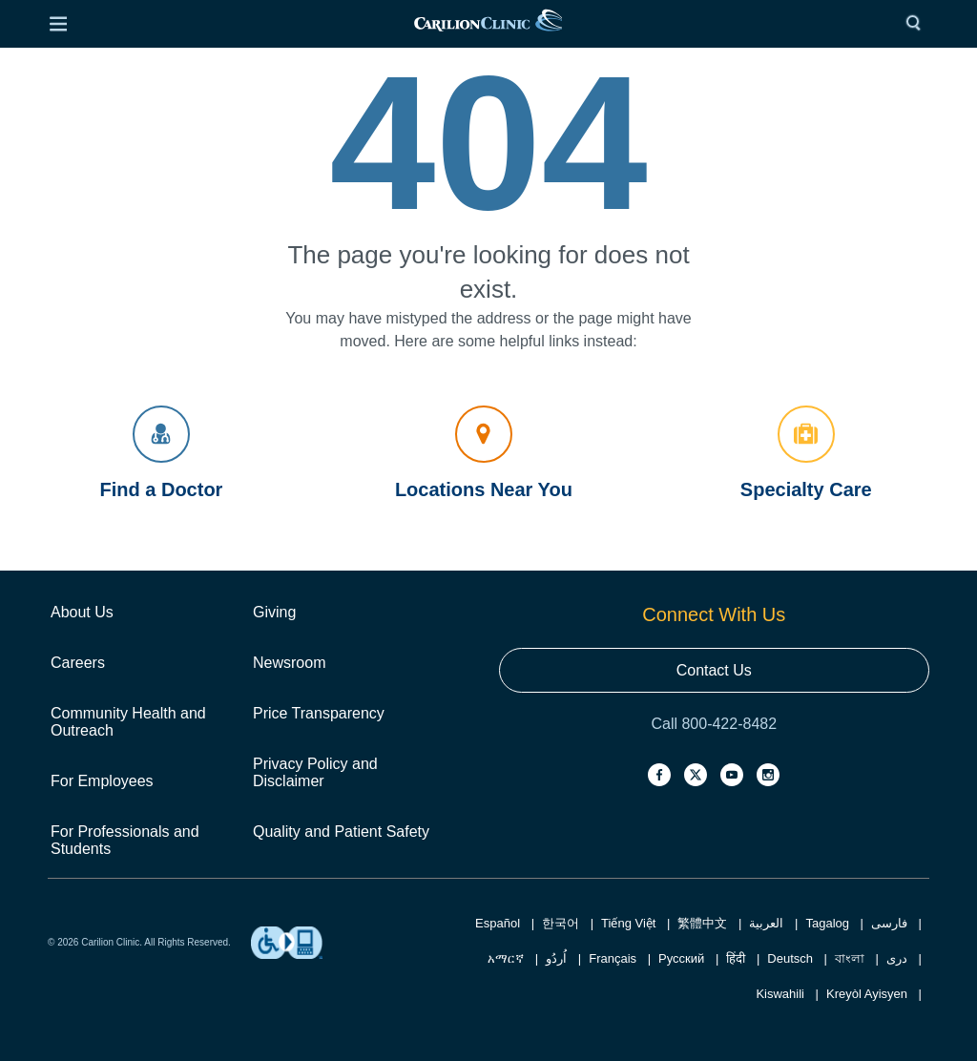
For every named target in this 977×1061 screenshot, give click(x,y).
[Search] (917, 24)
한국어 (560, 923)
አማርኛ (506, 958)
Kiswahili (780, 994)
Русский (681, 958)
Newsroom (289, 663)
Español (497, 923)
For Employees (102, 781)
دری (896, 958)
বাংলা (849, 958)
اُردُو (556, 958)
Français (612, 958)
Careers (78, 663)
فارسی (889, 923)
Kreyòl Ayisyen (866, 994)
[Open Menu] (58, 24)
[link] (487, 24)
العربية (766, 923)
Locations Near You (483, 453)
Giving (274, 612)
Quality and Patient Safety (341, 831)
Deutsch (790, 958)
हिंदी (735, 958)
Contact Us (714, 670)
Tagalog (827, 923)
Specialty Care (806, 453)
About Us (82, 612)
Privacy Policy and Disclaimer (315, 772)
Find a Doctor (161, 453)
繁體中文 (702, 923)
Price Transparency (319, 713)
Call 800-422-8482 (714, 724)
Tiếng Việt (628, 923)
